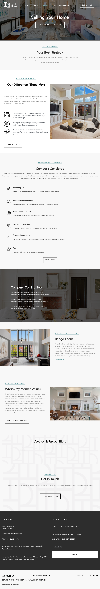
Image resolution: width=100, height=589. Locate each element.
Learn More (50, 260)
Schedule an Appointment (50, 25)
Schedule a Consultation (17, 430)
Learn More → (59, 369)
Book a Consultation (50, 496)
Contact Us (87, 5)
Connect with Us (13, 144)
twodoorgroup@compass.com (12, 542)
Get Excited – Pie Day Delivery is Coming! (66, 544)
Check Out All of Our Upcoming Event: (65, 536)
